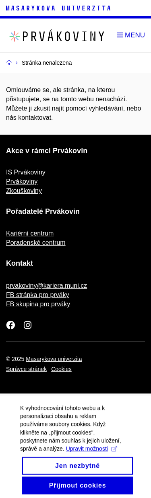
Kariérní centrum (30, 233)
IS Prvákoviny (26, 172)
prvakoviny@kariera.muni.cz (46, 285)
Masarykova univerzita (54, 359)
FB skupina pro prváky (38, 304)
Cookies (61, 369)
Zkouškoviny (24, 190)
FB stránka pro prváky (37, 294)
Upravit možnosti (91, 454)
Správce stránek (26, 369)
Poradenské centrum (36, 242)
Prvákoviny (21, 181)
